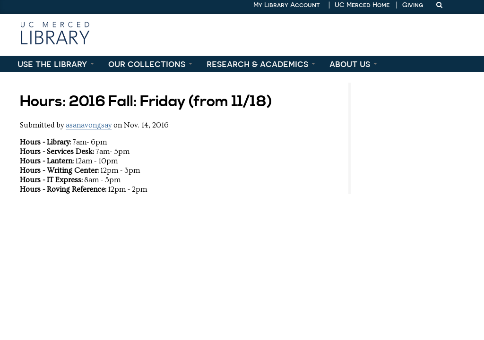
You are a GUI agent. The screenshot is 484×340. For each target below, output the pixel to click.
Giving (412, 4)
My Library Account (286, 4)
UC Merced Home (362, 4)
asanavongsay (89, 125)
